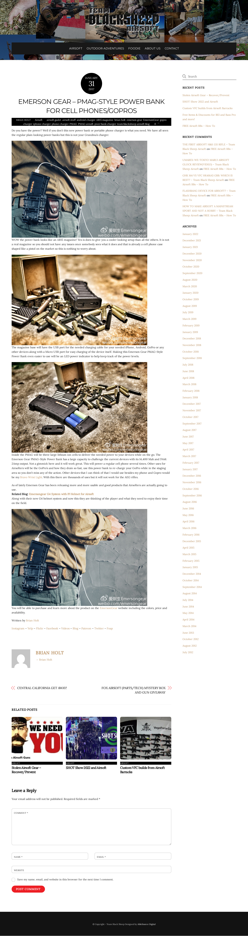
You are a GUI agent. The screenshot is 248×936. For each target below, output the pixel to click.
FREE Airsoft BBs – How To (199, 126)
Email (101, 857)
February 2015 (191, 560)
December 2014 (192, 574)
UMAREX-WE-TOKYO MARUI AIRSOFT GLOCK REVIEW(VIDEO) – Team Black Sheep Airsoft (206, 164)
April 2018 (188, 378)
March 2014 (189, 626)
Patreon (86, 628)
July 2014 (188, 600)
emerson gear (134, 120)
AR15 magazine (104, 120)
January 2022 (190, 234)
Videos (65, 628)
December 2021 (192, 240)
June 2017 (188, 436)
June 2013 (188, 632)
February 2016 (191, 535)
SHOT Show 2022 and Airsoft (86, 768)
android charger (86, 120)
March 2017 (189, 456)
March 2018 (189, 384)
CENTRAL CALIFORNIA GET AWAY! (42, 688)
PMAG (73, 124)
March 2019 (189, 319)
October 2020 (191, 266)
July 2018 (188, 365)
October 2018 (191, 351)
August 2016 (190, 502)
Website (19, 870)
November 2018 (192, 345)
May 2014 (188, 613)
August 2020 (190, 280)
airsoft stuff (69, 120)
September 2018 (192, 358)
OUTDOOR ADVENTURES (105, 48)
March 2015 (189, 554)
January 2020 (190, 293)
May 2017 (188, 443)
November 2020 (192, 260)
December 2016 (192, 476)
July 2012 (188, 652)
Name (18, 857)
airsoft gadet (54, 120)
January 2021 (190, 247)
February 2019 (191, 325)
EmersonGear (151, 120)
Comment (21, 813)
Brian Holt (23, 120)
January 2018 (190, 397)
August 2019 (190, 306)
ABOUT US (152, 48)
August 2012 (190, 646)
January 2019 (190, 332)
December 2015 (192, 541)
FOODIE (134, 48)
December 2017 (192, 404)
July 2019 (188, 312)
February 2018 (191, 391)
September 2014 (192, 587)
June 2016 (188, 508)
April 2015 (188, 548)
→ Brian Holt (44, 660)
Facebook (52, 628)
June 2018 (188, 371)
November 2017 (192, 410)
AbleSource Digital (147, 924)
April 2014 (188, 619)
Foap (110, 628)
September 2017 (192, 423)
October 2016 (191, 489)
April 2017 (188, 449)
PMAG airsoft (85, 124)
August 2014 (190, 593)
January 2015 (190, 567)
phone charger (60, 124)
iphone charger (42, 124)
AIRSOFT (75, 48)
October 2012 (191, 639)
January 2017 (190, 469)
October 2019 (191, 299)
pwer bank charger (105, 124)
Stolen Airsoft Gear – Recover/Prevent (26, 770)
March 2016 (189, 528)
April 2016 (189, 521)
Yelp (30, 628)
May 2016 (188, 515)
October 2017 (190, 417)
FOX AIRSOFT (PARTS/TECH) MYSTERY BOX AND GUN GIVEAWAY (133, 690)
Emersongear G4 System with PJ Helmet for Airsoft (61, 494)
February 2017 (191, 463)
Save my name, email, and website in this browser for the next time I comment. (65, 879)
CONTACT (172, 48)
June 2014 (188, 606)
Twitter (99, 628)
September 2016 (192, 495)
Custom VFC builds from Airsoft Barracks (207, 108)
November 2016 (192, 482)
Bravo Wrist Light (31, 477)
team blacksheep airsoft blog (133, 124)
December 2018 (192, 338)
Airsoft (38, 120)
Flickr (39, 628)
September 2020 (192, 273)
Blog (75, 628)
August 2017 (189, 430)
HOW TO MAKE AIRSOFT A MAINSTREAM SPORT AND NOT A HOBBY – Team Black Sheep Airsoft (208, 211)
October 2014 (191, 580)
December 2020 (192, 253)
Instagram (18, 628)
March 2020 (190, 286)
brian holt (120, 120)
